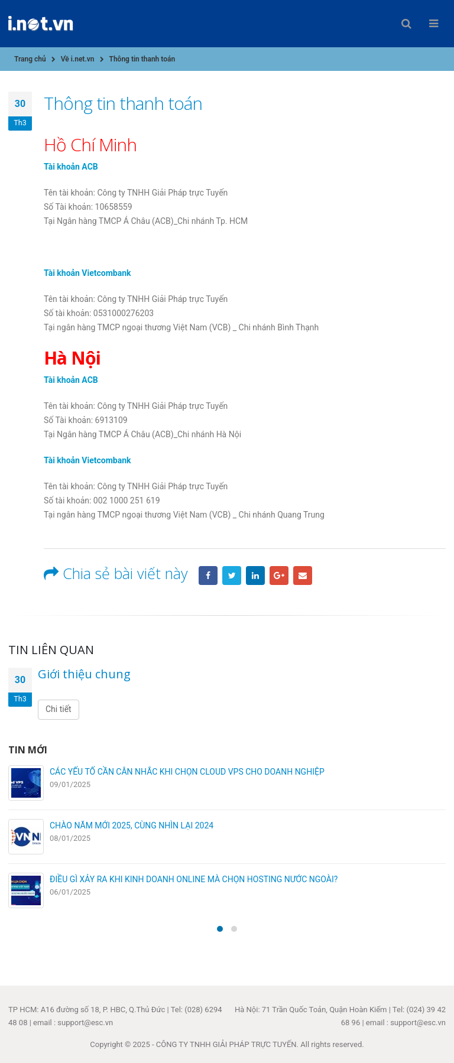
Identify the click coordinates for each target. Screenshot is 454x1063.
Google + (279, 575)
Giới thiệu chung (84, 674)
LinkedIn (255, 575)
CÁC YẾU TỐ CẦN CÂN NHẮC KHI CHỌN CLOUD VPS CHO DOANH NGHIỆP (187, 771)
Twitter (231, 575)
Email (302, 575)
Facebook (208, 575)
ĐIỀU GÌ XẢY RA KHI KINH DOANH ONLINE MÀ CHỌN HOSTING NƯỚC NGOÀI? (194, 879)
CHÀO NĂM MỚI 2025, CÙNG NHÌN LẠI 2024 (131, 825)
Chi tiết (59, 709)
